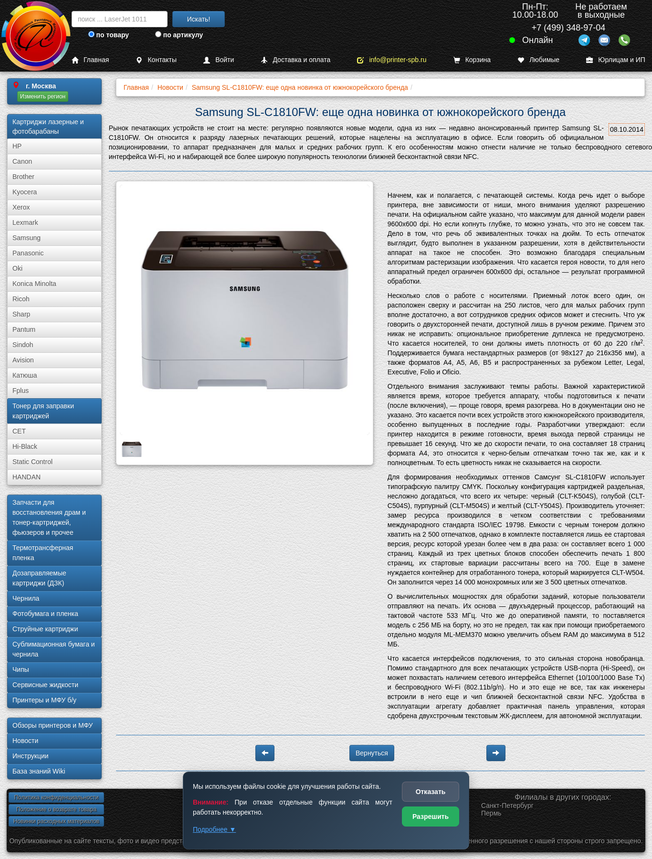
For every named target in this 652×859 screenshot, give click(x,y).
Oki (17, 268)
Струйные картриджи (45, 629)
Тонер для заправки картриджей (43, 411)
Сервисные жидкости (45, 685)
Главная (90, 59)
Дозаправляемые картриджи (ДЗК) (39, 578)
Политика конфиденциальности (56, 797)
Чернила (25, 598)
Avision (23, 360)
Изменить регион (42, 96)
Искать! (198, 19)
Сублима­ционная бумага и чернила (53, 649)
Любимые (538, 59)
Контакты (156, 59)
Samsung (26, 238)
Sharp (21, 314)
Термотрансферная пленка (42, 553)
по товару (108, 35)
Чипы (20, 669)
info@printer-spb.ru (391, 59)
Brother (23, 176)
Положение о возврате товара (56, 809)
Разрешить (430, 816)
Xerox (21, 207)
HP (16, 146)
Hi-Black (24, 446)
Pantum (23, 329)
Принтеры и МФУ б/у (44, 700)
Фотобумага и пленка (45, 613)
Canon (22, 161)
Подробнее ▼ (214, 829)
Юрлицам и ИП (615, 59)
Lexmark (25, 222)
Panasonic (27, 253)
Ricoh (21, 299)
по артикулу (179, 35)
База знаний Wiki (38, 771)
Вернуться (372, 753)
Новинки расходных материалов (56, 821)
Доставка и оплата (295, 59)
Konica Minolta (34, 283)
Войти (218, 59)
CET (19, 431)
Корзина (472, 59)
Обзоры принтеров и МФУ (52, 725)
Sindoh (22, 345)
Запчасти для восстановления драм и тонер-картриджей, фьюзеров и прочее (49, 517)
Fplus (20, 390)
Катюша (24, 375)
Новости (25, 740)
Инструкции (30, 756)
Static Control (32, 462)
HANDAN (26, 477)
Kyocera (24, 192)
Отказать (431, 791)
